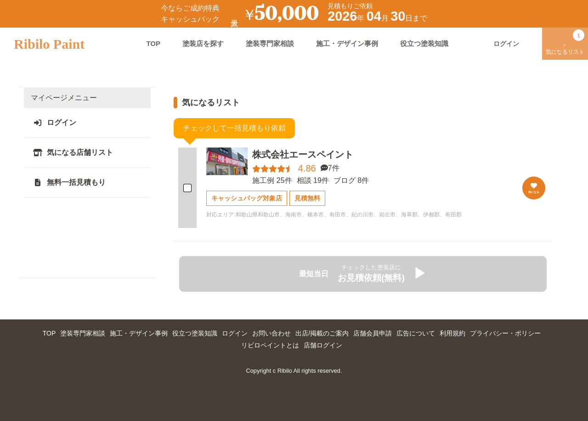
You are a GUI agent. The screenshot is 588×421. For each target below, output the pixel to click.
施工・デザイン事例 (347, 43)
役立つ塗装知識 (424, 43)
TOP (153, 43)
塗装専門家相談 (270, 43)
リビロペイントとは (270, 345)
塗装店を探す (203, 43)
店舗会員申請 (372, 333)
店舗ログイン (323, 345)
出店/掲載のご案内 (322, 333)
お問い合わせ (271, 333)
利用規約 (452, 333)
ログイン (235, 333)
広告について (415, 333)
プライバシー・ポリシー (505, 333)
